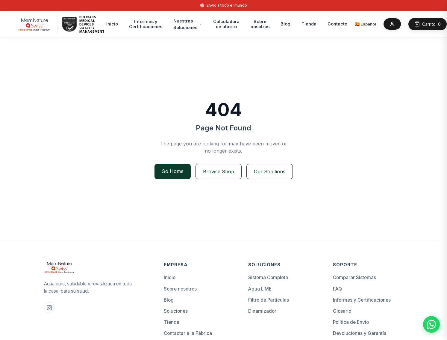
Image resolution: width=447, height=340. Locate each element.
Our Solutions (269, 171)
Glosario (342, 311)
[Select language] (365, 24)
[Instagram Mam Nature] (49, 307)
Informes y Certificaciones (145, 24)
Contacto (337, 23)
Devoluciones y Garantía (360, 333)
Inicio (112, 23)
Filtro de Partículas (268, 300)
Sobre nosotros (260, 24)
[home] (34, 24)
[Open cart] (427, 24)
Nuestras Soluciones (185, 24)
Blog (285, 23)
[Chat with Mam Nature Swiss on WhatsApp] (431, 324)
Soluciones (176, 311)
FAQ (337, 289)
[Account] (392, 24)
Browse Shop (218, 171)
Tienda (308, 23)
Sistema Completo (268, 277)
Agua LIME (260, 289)
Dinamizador (262, 311)
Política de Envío (351, 322)
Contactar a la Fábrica (188, 333)
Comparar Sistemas (354, 277)
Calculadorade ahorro (226, 24)
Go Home (173, 171)
